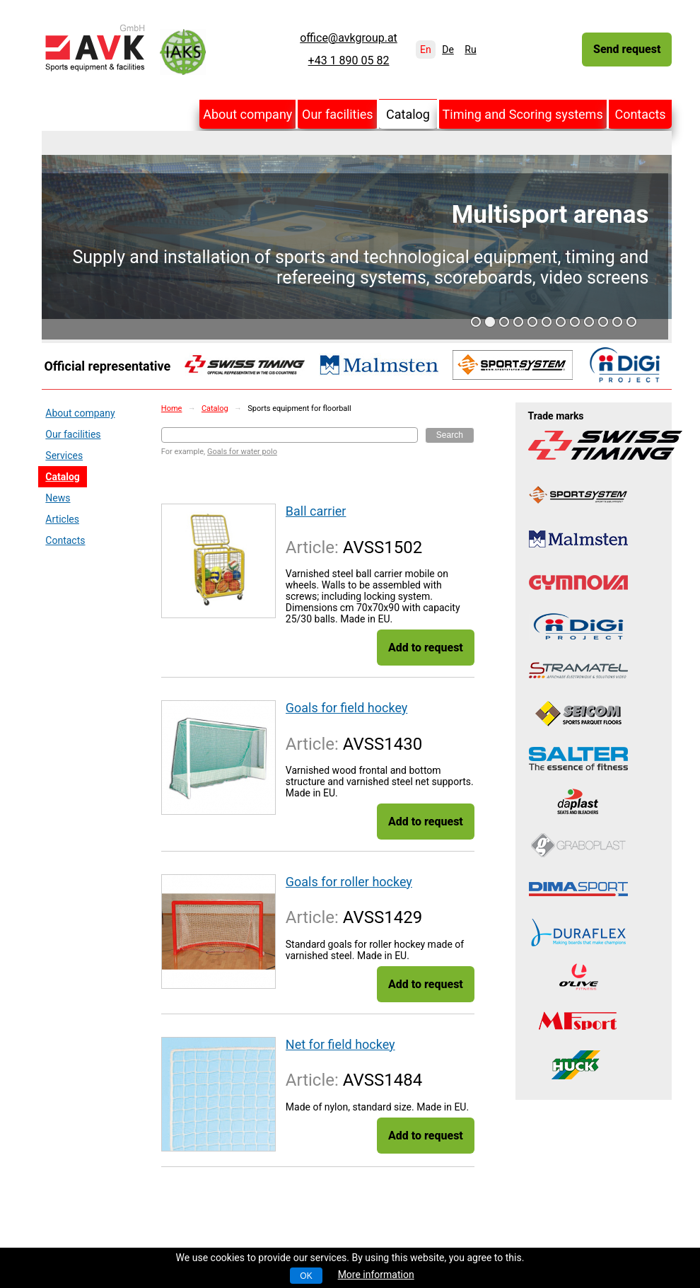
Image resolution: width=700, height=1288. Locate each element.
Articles (62, 519)
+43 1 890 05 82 (349, 60)
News (57, 498)
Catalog (408, 114)
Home (171, 408)
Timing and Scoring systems (523, 114)
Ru (470, 49)
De (448, 49)
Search (449, 435)
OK (306, 1276)
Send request (626, 49)
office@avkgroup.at (348, 38)
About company (247, 114)
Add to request (425, 647)
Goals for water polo (242, 451)
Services (64, 455)
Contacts (639, 114)
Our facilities (337, 114)
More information (376, 1274)
